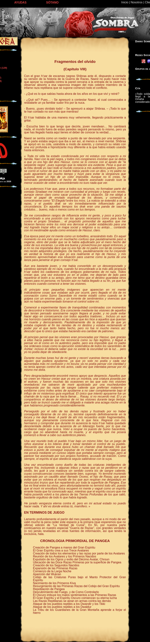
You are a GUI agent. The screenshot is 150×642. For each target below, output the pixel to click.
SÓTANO (52, 2)
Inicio (124, 2)
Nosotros (136, 2)
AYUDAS (20, 2)
